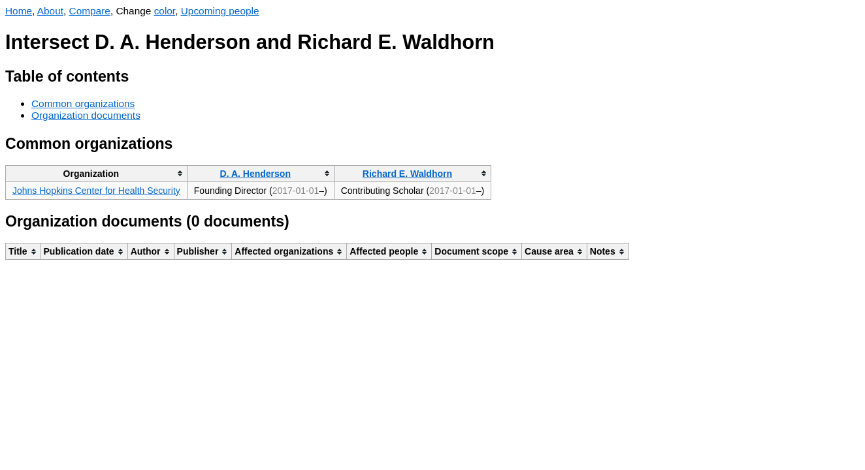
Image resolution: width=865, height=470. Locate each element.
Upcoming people (220, 10)
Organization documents (85, 115)
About (50, 10)
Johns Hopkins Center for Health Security (96, 190)
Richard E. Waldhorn (407, 173)
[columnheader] (97, 173)
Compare (89, 10)
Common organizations (83, 103)
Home (18, 10)
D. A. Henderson (255, 173)
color (165, 10)
